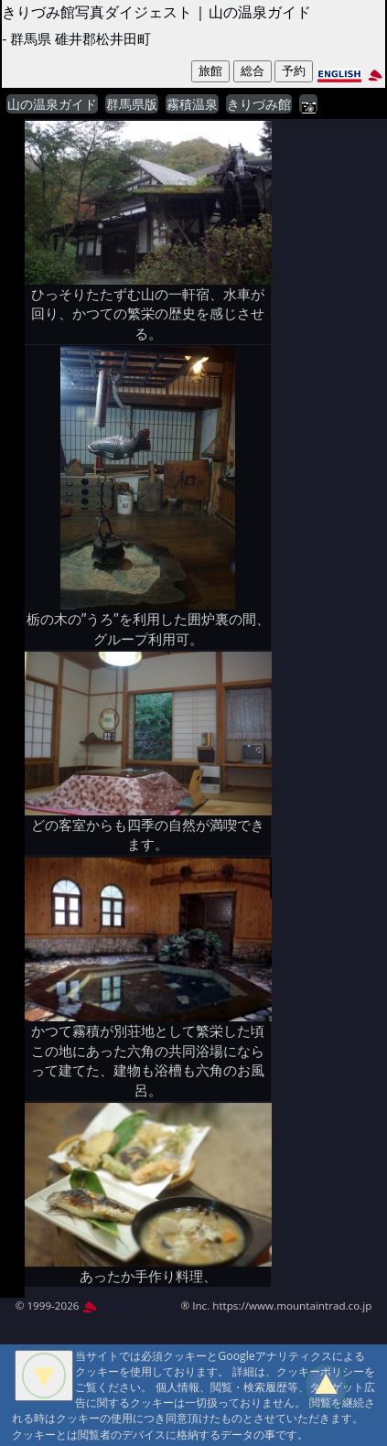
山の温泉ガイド (52, 104)
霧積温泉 (192, 104)
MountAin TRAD (130, 1305)
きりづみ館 (259, 104)
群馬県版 (131, 104)
